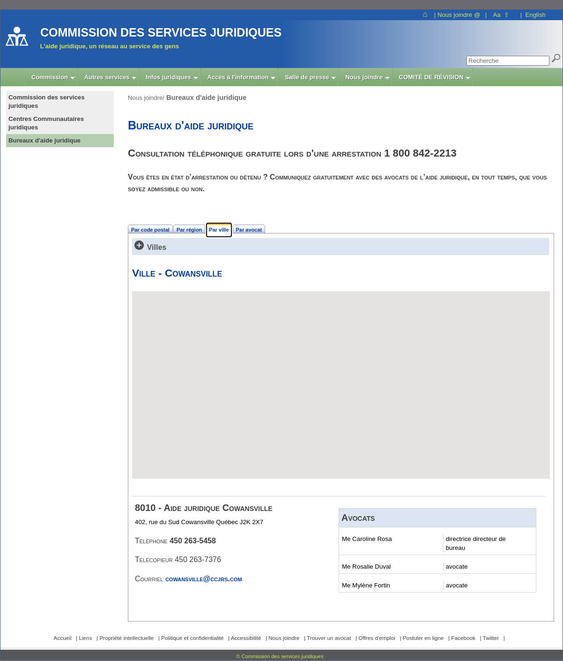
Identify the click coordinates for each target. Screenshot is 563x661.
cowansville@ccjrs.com (203, 579)
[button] (341, 376)
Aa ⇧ (501, 14)
